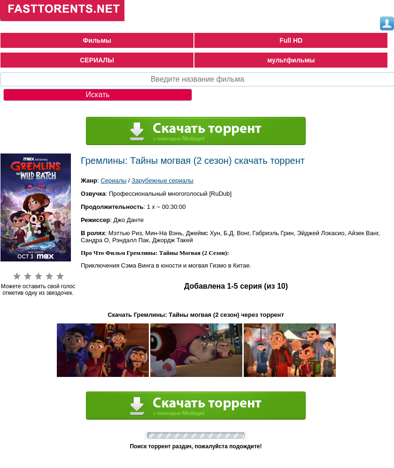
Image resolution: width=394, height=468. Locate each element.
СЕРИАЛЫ (97, 60)
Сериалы (113, 180)
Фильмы (97, 40)
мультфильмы (291, 60)
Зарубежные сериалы (162, 180)
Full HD (290, 40)
